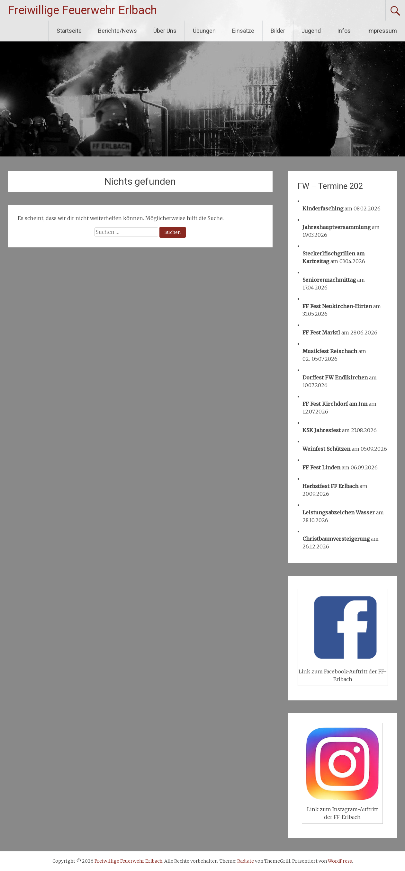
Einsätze (243, 30)
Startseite (69, 30)
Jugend (311, 30)
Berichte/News (117, 30)
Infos (344, 30)
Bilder (278, 30)
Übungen (204, 30)
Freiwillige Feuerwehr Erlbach (82, 10)
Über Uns (164, 30)
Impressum (382, 30)
